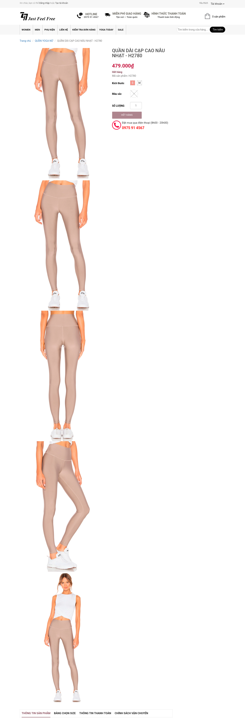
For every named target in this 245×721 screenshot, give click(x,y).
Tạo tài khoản (61, 3)
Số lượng (118, 105)
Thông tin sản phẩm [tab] (36, 713)
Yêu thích (203, 3)
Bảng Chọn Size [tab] (65, 713)
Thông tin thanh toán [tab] (95, 713)
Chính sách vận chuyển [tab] (131, 713)
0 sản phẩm (218, 16)
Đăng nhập (44, 3)
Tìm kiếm (217, 29)
